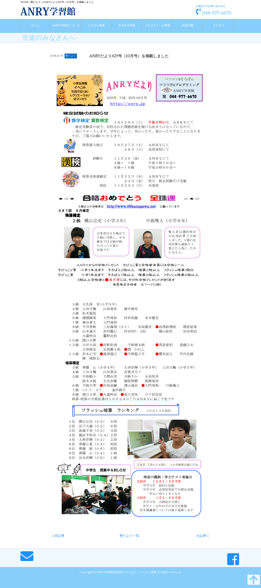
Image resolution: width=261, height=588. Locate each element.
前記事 (59, 534)
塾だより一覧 (129, 534)
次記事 (201, 534)
